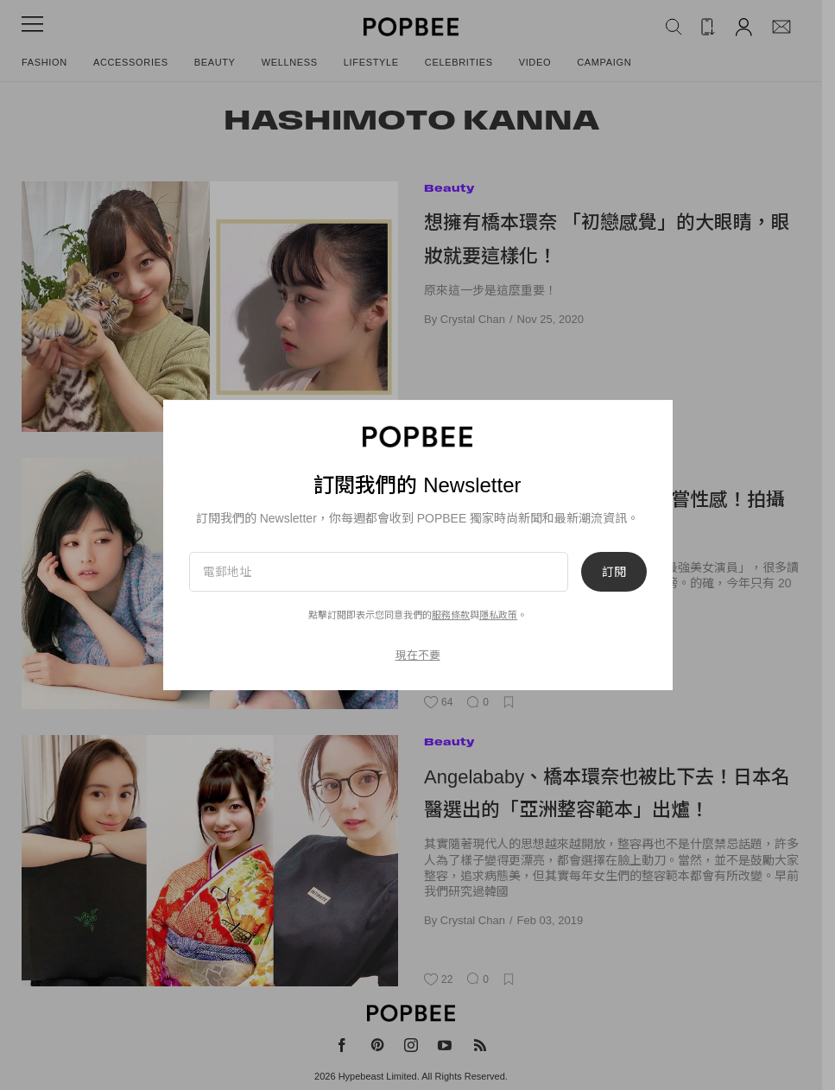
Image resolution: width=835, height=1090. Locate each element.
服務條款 (451, 615)
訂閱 (614, 572)
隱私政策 (498, 615)
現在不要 (417, 655)
